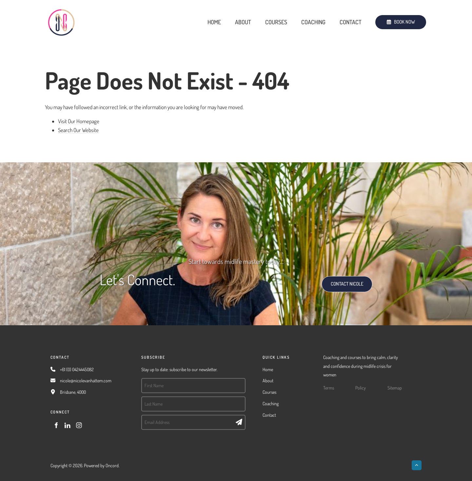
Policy (360, 388)
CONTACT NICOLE (340, 280)
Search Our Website (78, 130)
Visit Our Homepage (78, 121)
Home (214, 22)
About (243, 22)
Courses (276, 22)
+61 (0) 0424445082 (77, 369)
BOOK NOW (387, 19)
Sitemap (394, 388)
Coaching (313, 22)
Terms (328, 388)
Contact (351, 22)
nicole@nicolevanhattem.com (85, 380)
